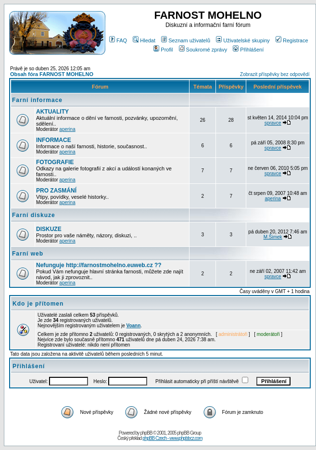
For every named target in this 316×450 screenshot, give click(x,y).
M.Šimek (273, 237)
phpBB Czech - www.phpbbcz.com (172, 438)
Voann (133, 325)
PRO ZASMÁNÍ (56, 190)
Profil (163, 49)
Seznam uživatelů (185, 40)
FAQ (118, 40)
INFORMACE (53, 140)
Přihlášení (248, 49)
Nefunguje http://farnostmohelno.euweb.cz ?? (99, 265)
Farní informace (37, 100)
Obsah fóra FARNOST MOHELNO (51, 74)
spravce (273, 123)
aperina (67, 129)
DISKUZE (49, 229)
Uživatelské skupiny (243, 40)
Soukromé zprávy (203, 49)
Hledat (144, 40)
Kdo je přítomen (38, 303)
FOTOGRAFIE (55, 162)
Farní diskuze (33, 215)
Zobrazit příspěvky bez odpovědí (275, 74)
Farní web (27, 253)
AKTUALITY (52, 111)
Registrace (292, 40)
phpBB (146, 433)
